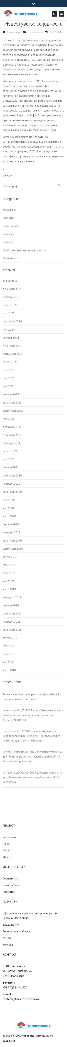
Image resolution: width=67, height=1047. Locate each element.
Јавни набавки (11, 226)
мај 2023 (8, 386)
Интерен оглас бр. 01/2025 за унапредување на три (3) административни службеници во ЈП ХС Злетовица (32, 777)
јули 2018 (9, 646)
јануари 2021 (11, 467)
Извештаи (9, 218)
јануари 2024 (11, 337)
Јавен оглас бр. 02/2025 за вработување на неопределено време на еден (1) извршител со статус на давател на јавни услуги (31, 735)
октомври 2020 (12, 491)
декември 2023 (12, 345)
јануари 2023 (11, 394)
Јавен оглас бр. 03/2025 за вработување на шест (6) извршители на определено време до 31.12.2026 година (33, 715)
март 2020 (9, 516)
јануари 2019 (11, 605)
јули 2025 (9, 313)
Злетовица (9, 837)
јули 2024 (9, 329)
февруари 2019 (12, 597)
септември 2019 (13, 548)
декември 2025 (12, 289)
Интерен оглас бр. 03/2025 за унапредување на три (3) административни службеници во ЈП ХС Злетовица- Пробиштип (32, 756)
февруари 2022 (12, 427)
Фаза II (7, 850)
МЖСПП (8, 944)
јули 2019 (9, 565)
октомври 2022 (12, 402)
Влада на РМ (11, 924)
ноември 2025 (11, 297)
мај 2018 (8, 662)
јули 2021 (9, 459)
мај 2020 (8, 508)
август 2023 (10, 362)
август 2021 (10, 451)
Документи (9, 209)
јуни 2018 (9, 654)
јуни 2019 (9, 573)
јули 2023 (9, 370)
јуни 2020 (9, 500)
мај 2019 (8, 581)
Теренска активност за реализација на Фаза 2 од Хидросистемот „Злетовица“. (33, 696)
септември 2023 (13, 354)
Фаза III (8, 857)
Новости (8, 242)
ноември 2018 (11, 621)
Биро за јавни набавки (16, 931)
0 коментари (14, 32)
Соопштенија (36, 32)
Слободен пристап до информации (24, 250)
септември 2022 (13, 410)
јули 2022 (9, 418)
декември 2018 (12, 613)
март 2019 (9, 589)
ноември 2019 (11, 532)
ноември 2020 (11, 483)
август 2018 (10, 638)
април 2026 (10, 280)
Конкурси (8, 234)
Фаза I (7, 843)
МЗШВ (7, 938)
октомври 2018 (12, 629)
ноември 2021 (11, 443)
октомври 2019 (12, 540)
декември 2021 (12, 435)
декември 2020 (12, 475)
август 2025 (10, 305)
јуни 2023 (9, 378)
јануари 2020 (11, 524)
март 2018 (9, 670)
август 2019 (10, 556)
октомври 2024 (12, 321)
